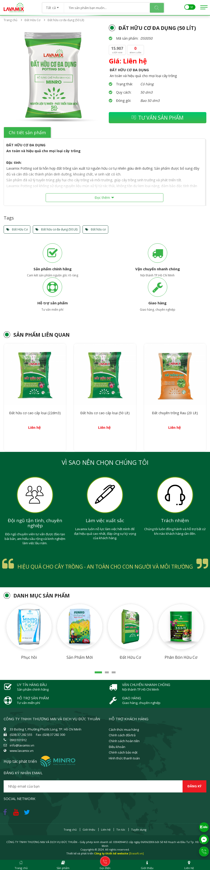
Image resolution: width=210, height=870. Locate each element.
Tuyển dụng (138, 829)
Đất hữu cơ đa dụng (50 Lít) (56, 229)
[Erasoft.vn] (136, 853)
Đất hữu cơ (95, 229)
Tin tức (120, 829)
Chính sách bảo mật (123, 752)
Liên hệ (105, 829)
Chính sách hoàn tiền (124, 741)
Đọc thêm (102, 197)
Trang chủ (10, 20)
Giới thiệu (89, 829)
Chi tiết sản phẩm (27, 132)
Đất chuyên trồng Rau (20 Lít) (175, 413)
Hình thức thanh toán (124, 758)
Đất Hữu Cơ (34, 20)
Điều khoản (117, 747)
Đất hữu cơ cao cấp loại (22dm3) (35, 413)
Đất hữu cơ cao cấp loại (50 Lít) (105, 413)
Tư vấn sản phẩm (157, 117)
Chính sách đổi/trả (122, 735)
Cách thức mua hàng (124, 729)
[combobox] (53, 6)
